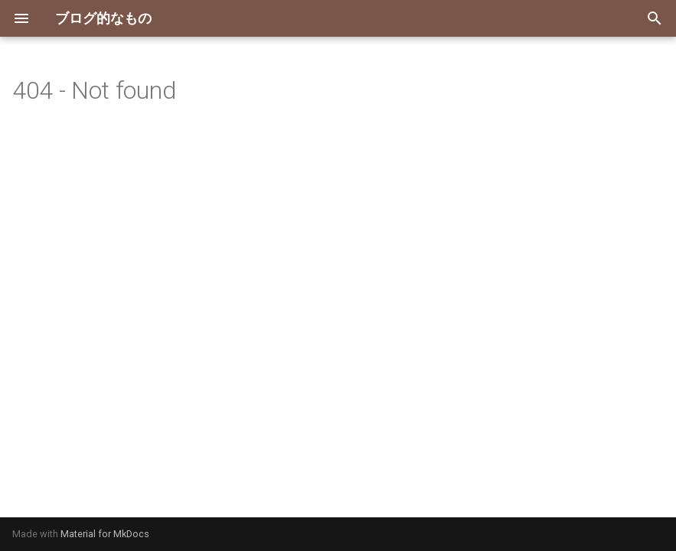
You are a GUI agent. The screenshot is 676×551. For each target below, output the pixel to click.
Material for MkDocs (104, 534)
